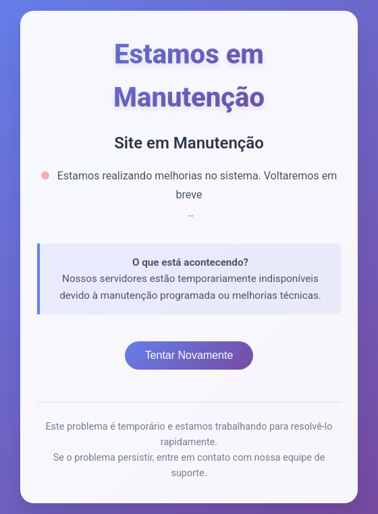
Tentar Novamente (189, 355)
